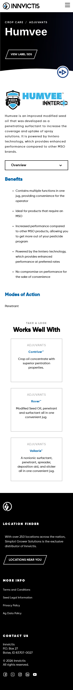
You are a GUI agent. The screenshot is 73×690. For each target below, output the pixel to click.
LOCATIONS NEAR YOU (25, 560)
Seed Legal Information (17, 597)
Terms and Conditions (16, 589)
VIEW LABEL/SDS (21, 54)
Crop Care (14, 22)
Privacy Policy (11, 605)
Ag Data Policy (12, 613)
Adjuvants (38, 22)
